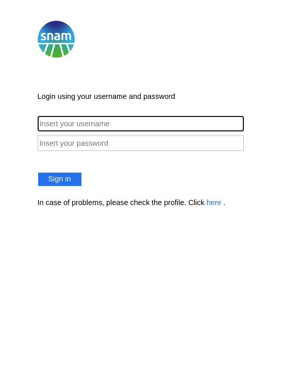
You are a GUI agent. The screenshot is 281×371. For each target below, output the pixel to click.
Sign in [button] (59, 179)
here (214, 202)
